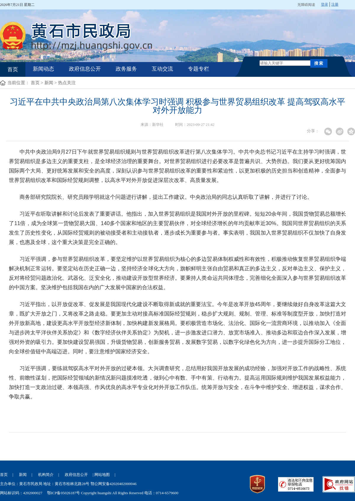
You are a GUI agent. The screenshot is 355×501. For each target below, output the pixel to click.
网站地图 (102, 474)
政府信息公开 (85, 69)
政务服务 (126, 69)
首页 (12, 69)
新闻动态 (43, 69)
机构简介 (46, 474)
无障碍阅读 (306, 5)
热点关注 (67, 82)
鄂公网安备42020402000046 (114, 484)
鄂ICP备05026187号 (63, 493)
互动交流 (162, 69)
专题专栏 (198, 69)
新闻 (48, 82)
